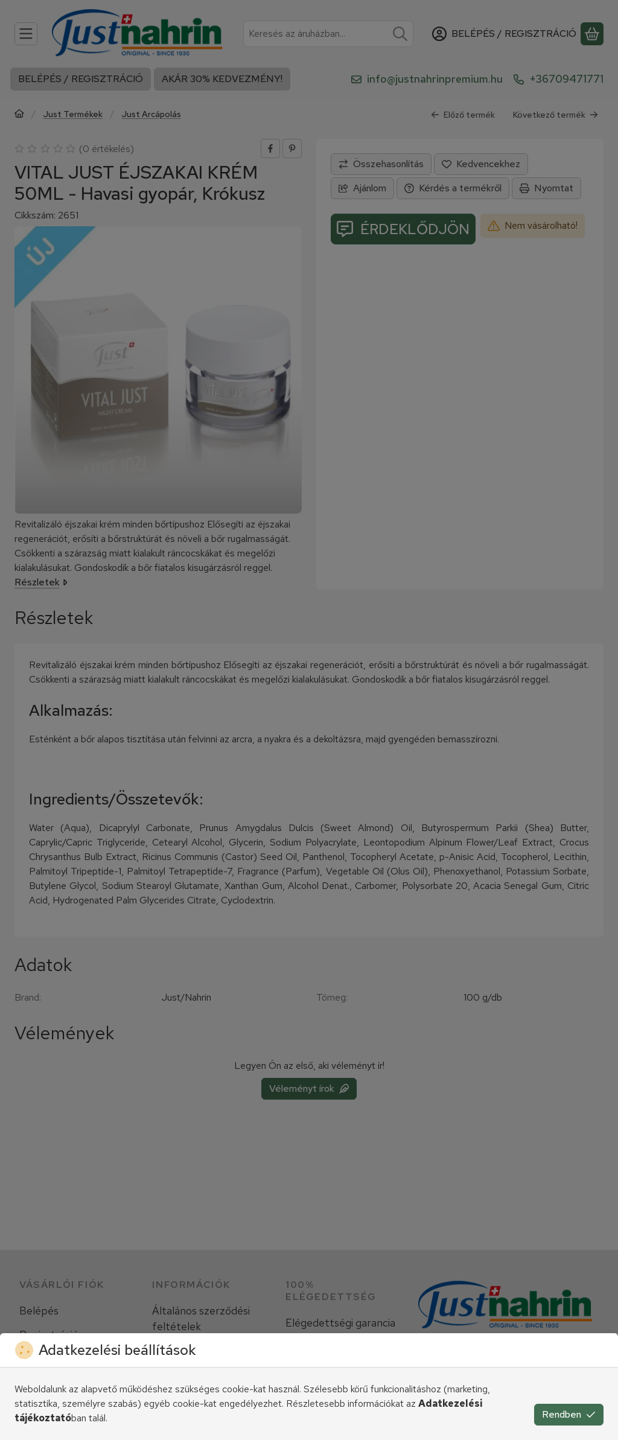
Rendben (569, 1414)
